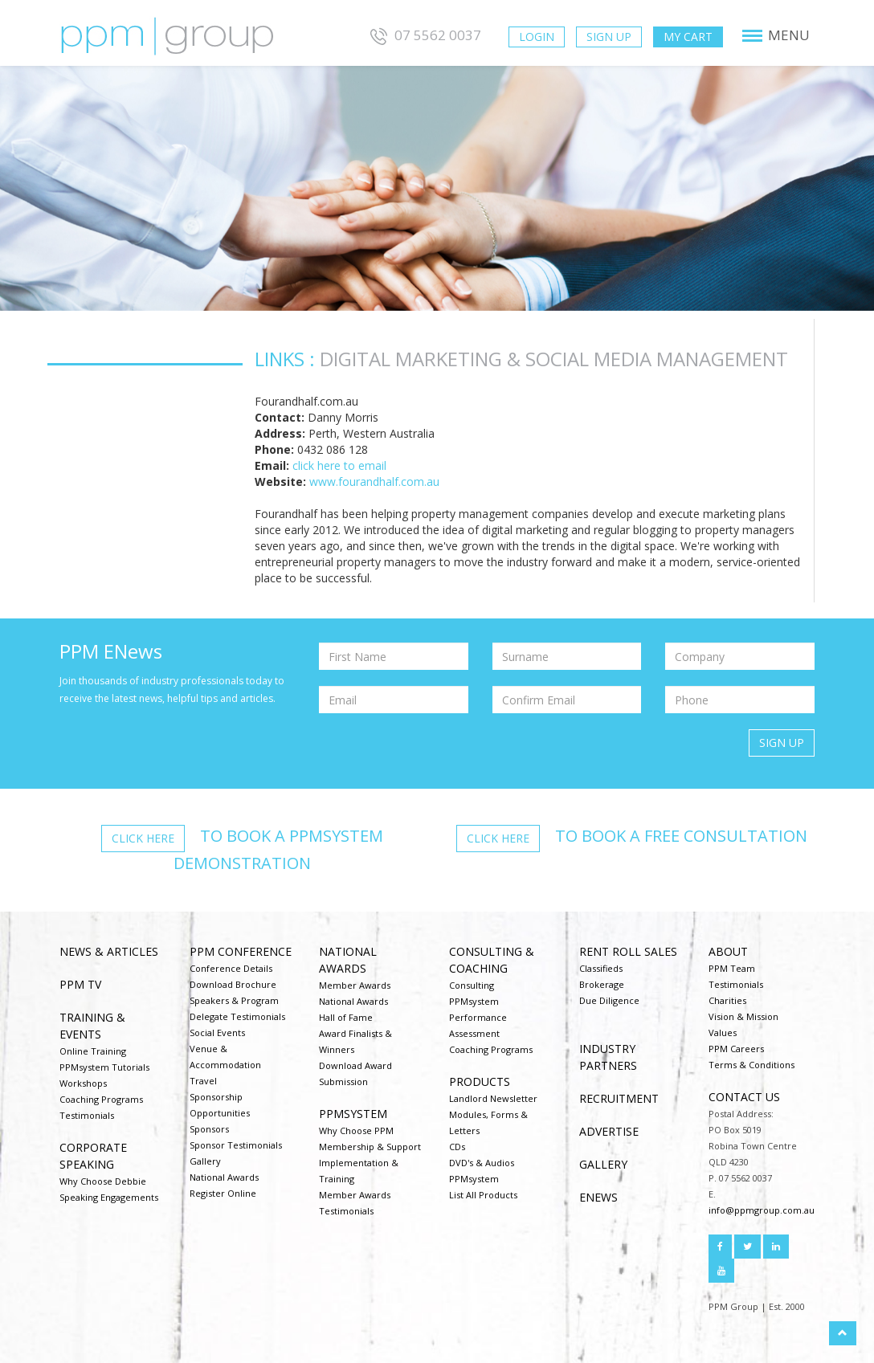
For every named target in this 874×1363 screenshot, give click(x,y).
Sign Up (608, 36)
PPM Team (732, 968)
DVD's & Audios (481, 1163)
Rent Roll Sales (628, 951)
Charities (727, 1000)
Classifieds (601, 968)
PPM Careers (736, 1049)
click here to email (339, 465)
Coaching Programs (101, 1099)
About (728, 951)
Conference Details (231, 968)
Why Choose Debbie (102, 1181)
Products (479, 1081)
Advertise (609, 1131)
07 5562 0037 (423, 35)
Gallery (205, 1161)
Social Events (217, 1032)
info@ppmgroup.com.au (762, 1210)
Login (536, 36)
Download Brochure (233, 984)
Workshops (83, 1083)
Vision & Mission (743, 1016)
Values (723, 1032)
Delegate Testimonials (237, 1016)
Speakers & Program (234, 1000)
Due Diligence (609, 1000)
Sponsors (209, 1129)
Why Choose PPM (356, 1130)
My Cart (688, 36)
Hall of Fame (346, 1017)
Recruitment (619, 1098)
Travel (203, 1081)
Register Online (223, 1193)
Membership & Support (370, 1147)
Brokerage (601, 984)
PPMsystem (353, 1113)
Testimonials (86, 1115)
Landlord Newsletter (493, 1098)
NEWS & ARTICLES (108, 951)
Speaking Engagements (108, 1197)
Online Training (92, 1051)
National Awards (224, 1177)
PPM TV (80, 984)
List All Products (483, 1195)
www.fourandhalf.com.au (374, 481)
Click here (143, 838)
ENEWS (598, 1197)
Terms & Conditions (751, 1065)
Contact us (744, 1096)
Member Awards (354, 985)
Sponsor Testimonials (236, 1145)
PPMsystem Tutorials (104, 1067)
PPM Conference (241, 951)
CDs (457, 1147)
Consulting (471, 985)
